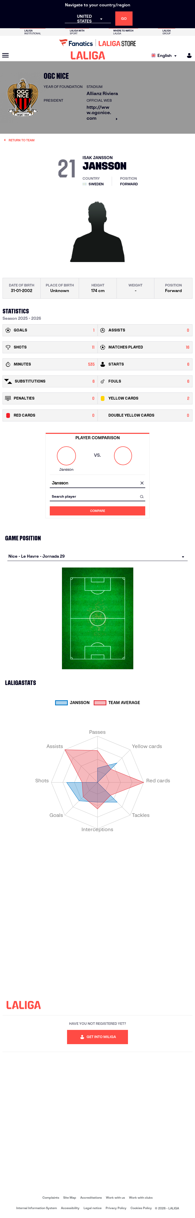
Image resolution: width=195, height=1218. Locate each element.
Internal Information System (36, 1208)
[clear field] (142, 483)
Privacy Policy (116, 1208)
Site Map (69, 1197)
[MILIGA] (187, 55)
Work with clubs (141, 1197)
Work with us (115, 1197)
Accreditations (91, 1197)
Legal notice (93, 1208)
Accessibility (70, 1208)
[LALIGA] (88, 55)
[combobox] (97, 483)
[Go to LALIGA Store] (97, 42)
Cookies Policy (141, 1208)
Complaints (50, 1197)
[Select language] (165, 55)
